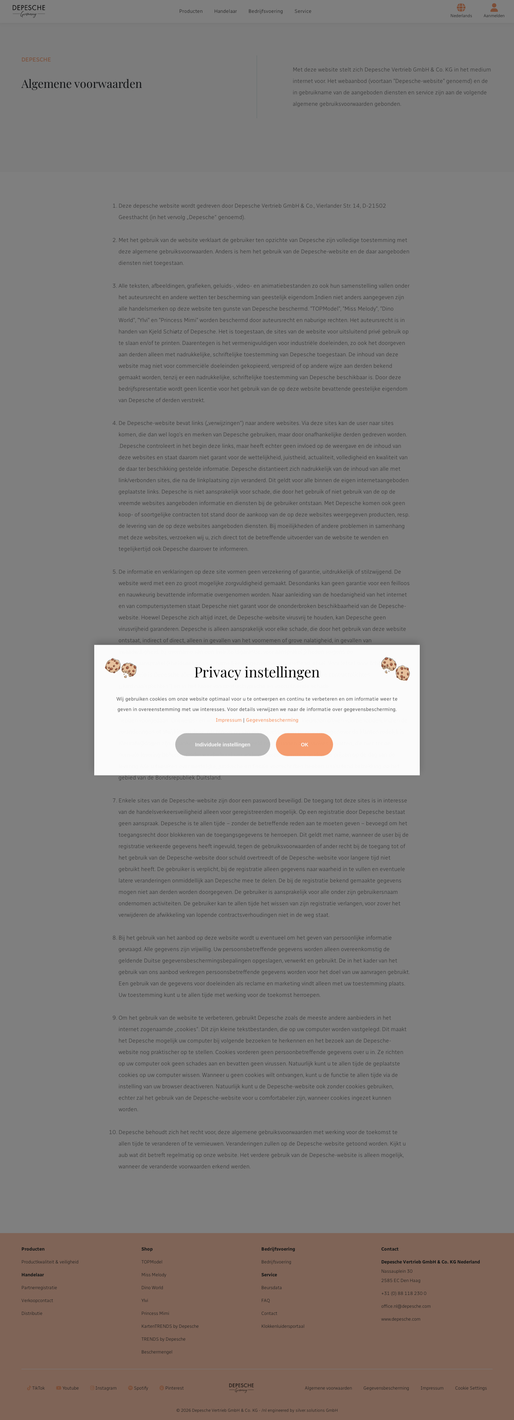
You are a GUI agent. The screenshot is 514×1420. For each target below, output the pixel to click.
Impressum (229, 720)
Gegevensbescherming (272, 720)
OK (304, 744)
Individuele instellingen (223, 744)
